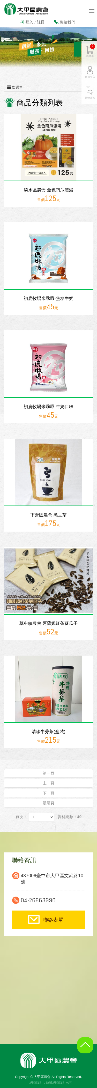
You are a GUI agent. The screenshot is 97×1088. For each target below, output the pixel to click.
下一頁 (48, 793)
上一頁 (48, 783)
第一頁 (48, 773)
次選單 (48, 87)
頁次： (21, 816)
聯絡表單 (53, 920)
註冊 (41, 22)
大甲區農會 (30, 9)
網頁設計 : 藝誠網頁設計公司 (51, 1082)
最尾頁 (48, 803)
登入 (29, 22)
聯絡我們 (67, 22)
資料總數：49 (69, 816)
